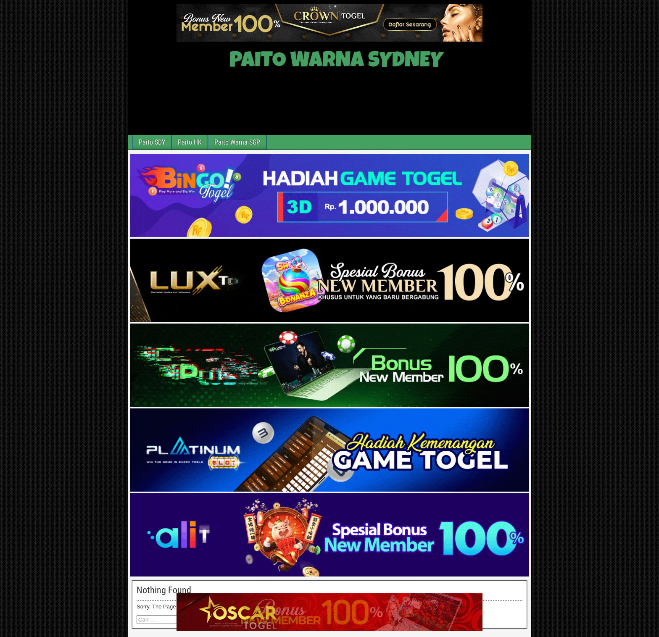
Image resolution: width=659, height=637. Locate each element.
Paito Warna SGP (237, 142)
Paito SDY (152, 142)
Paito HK (190, 142)
